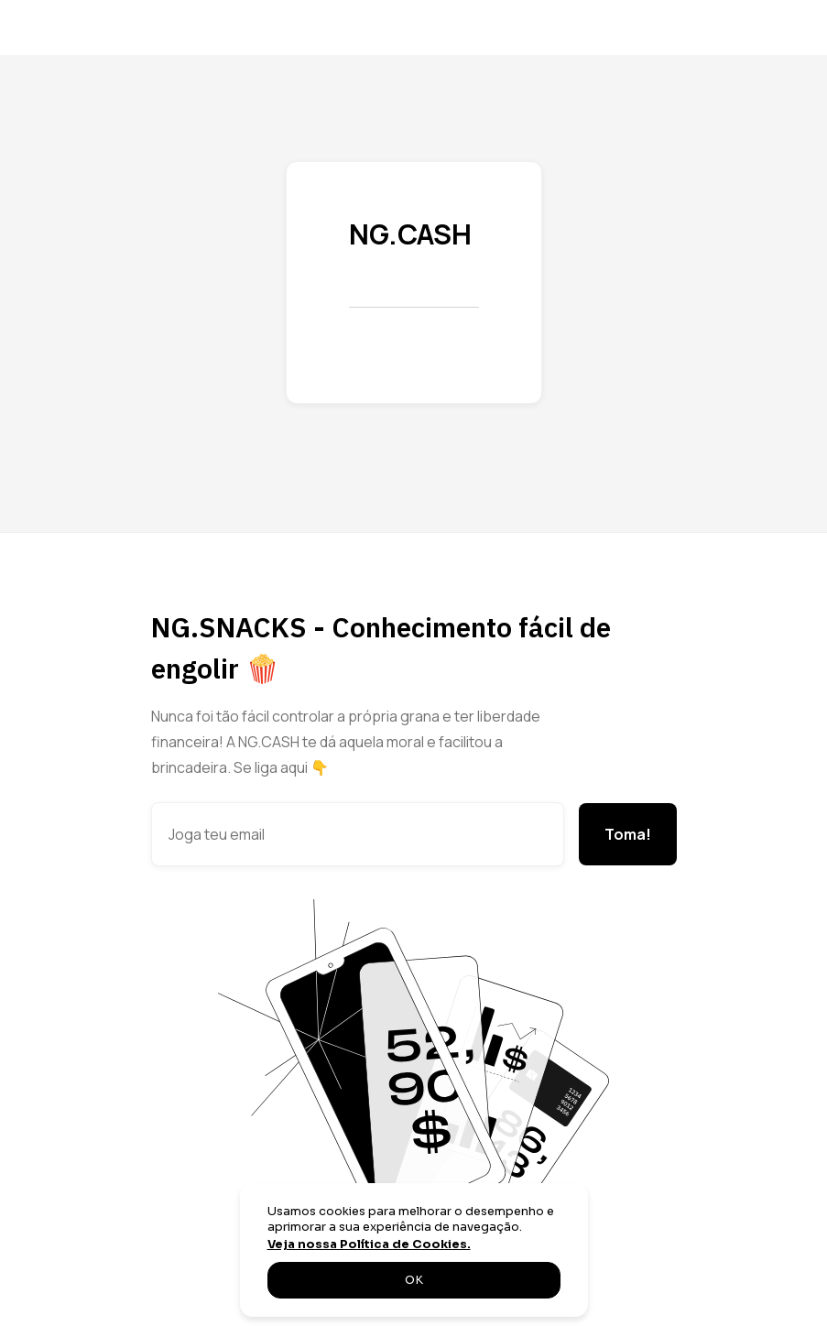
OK (414, 1280)
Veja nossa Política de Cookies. (369, 1244)
